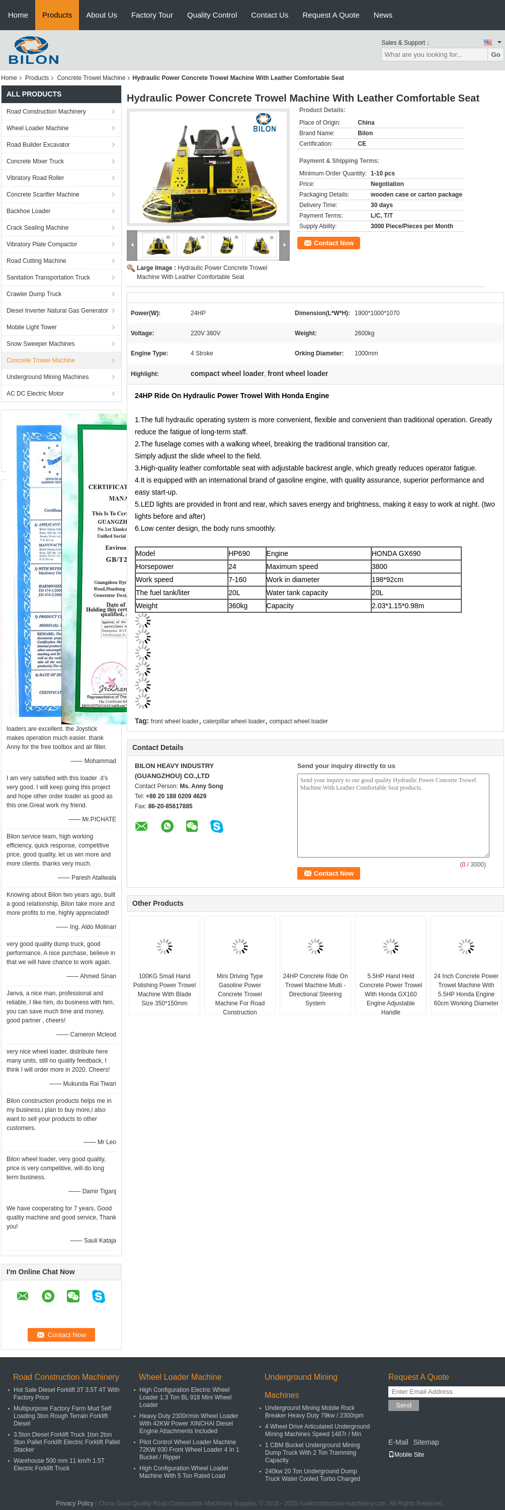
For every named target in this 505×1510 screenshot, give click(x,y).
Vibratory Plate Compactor (42, 244)
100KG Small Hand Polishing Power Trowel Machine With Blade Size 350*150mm (164, 990)
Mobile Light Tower (32, 327)
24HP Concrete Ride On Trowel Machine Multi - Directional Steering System (315, 990)
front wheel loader (175, 721)
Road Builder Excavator (38, 144)
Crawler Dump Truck (34, 294)
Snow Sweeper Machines (40, 343)
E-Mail (398, 1442)
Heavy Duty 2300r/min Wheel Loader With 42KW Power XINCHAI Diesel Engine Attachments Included (188, 1423)
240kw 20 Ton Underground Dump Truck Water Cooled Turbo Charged (312, 1475)
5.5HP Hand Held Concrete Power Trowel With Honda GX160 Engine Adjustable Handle (391, 994)
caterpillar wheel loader (234, 721)
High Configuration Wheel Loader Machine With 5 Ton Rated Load (183, 1472)
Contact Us (269, 15)
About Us (101, 15)
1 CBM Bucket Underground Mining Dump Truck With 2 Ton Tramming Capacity (312, 1453)
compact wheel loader (298, 721)
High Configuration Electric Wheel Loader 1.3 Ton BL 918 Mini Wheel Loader (185, 1397)
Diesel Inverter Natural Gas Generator (57, 310)
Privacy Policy (75, 1503)
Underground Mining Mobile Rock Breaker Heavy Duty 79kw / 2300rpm (314, 1411)
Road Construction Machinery (46, 111)
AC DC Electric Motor (35, 393)
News (383, 15)
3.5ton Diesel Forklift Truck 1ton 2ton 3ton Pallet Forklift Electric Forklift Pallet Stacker (67, 1442)
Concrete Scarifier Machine (43, 194)
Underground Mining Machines (48, 377)
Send (403, 1405)
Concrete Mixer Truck (35, 161)
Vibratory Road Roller (35, 177)
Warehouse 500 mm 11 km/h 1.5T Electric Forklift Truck (59, 1464)
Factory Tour (152, 15)
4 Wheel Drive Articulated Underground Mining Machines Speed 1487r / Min (317, 1430)
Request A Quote (330, 15)
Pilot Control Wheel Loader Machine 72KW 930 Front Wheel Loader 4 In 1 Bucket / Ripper (189, 1450)
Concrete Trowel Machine (91, 77)
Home (18, 15)
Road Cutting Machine (36, 260)
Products (57, 15)
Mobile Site (406, 1454)
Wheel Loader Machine (37, 128)
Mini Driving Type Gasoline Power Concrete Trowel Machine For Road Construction (240, 994)
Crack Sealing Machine (37, 227)
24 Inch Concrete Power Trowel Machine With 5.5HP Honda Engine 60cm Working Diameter (466, 990)
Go (495, 54)
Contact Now (334, 243)
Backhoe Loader (28, 211)
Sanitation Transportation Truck (48, 277)
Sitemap (426, 1442)
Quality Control (212, 15)
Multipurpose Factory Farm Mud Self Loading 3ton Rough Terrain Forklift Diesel (62, 1416)
